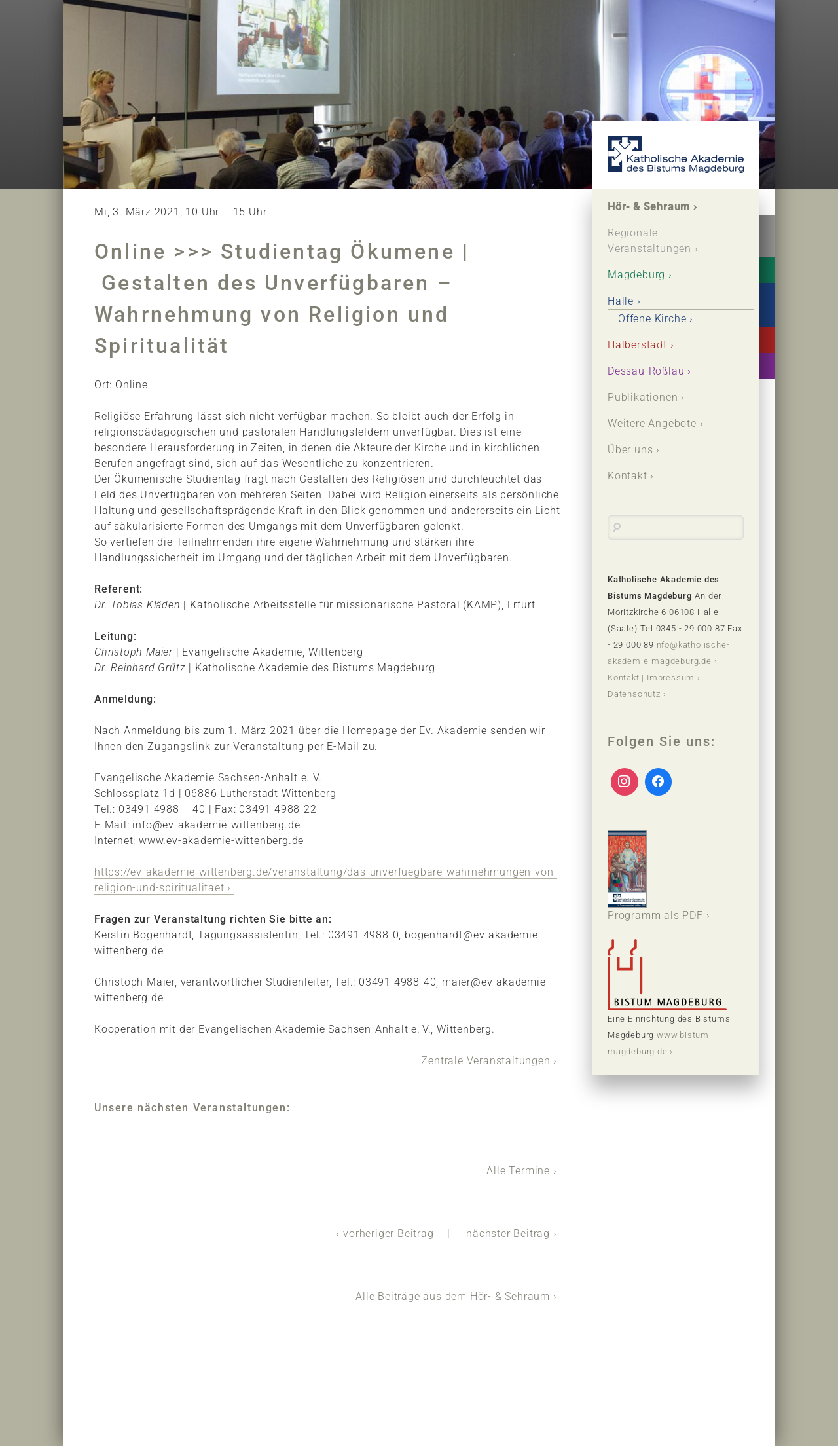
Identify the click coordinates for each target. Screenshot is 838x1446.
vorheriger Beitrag (388, 1233)
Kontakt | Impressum (651, 677)
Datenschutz (634, 694)
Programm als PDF (655, 875)
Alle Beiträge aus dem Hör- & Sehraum (452, 1296)
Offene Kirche (652, 318)
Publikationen (643, 397)
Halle (621, 301)
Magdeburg (636, 275)
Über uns (630, 449)
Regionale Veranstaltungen (649, 241)
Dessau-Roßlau (646, 371)
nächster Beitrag (508, 1233)
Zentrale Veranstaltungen (485, 1060)
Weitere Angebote (652, 423)
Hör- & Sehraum (649, 206)
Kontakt (627, 476)
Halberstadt (637, 345)
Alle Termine (518, 1170)
